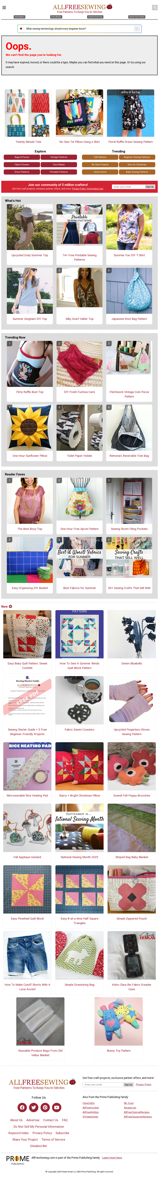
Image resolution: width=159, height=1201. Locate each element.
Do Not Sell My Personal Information (39, 1127)
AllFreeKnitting (91, 1112)
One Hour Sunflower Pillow (30, 456)
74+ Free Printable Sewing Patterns (79, 257)
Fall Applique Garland (27, 857)
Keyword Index (18, 1133)
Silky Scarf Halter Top (80, 319)
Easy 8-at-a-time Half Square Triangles (79, 921)
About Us (16, 1120)
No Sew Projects (100, 164)
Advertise (32, 1120)
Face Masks (59, 164)
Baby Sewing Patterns (137, 172)
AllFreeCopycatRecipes (137, 1112)
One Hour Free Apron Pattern (79, 529)
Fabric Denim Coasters (79, 729)
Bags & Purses (22, 157)
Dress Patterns (22, 172)
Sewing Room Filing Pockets (129, 529)
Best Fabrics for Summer (79, 588)
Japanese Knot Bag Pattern (129, 319)
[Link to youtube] (56, 1107)
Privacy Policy (79, 188)
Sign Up (150, 187)
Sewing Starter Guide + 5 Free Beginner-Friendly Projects (27, 732)
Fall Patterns (100, 157)
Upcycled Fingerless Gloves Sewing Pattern (132, 732)
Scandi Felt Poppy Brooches (131, 795)
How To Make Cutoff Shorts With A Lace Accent (27, 987)
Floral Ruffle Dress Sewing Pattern (130, 142)
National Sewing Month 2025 (79, 857)
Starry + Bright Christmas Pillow (79, 795)
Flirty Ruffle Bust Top (29, 392)
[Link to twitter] (33, 1107)
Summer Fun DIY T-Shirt (129, 255)
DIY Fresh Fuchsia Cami (79, 392)
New (6, 606)
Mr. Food (128, 1103)
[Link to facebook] (22, 1107)
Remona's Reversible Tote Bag (129, 456)
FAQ (65, 1120)
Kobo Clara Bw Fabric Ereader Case (131, 987)
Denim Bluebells (131, 663)
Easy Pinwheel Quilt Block (27, 918)
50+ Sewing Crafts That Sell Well (129, 588)
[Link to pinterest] (45, 1107)
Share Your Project (25, 1139)
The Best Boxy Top (29, 529)
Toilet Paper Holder (79, 456)
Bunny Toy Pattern (119, 1050)
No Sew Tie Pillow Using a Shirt (79, 142)
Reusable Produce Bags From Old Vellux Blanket (40, 1053)
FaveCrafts (89, 1103)
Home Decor (100, 172)
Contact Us (50, 1120)
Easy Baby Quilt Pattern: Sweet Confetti (27, 666)
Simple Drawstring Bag (79, 984)
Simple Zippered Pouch (132, 918)
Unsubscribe (38, 1146)
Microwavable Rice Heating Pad (27, 795)
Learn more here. (112, 1157)
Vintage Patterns (58, 157)
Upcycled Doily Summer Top (29, 255)
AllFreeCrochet (91, 1107)
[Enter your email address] (103, 1084)
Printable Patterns (59, 172)
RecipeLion (130, 1107)
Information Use (95, 188)
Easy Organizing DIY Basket (30, 588)
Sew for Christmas (137, 164)
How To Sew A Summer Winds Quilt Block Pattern (79, 666)
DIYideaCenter (90, 1116)
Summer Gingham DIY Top (30, 319)
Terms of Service (53, 1139)
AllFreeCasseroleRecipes (138, 1116)
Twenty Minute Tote (28, 142)
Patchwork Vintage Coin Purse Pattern (129, 394)
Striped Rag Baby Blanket (131, 857)
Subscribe (62, 1133)
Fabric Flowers (22, 164)
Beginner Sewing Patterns (137, 157)
